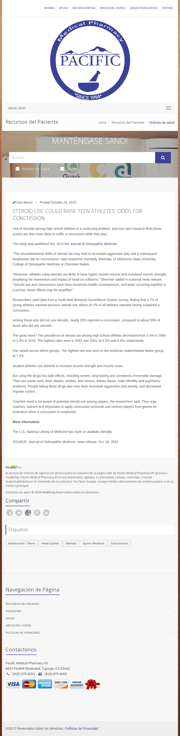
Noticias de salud (32, 168)
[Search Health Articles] (82, 157)
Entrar (167, 8)
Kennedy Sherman (97, 259)
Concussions (119, 543)
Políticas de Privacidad (23, 632)
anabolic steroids (99, 432)
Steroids (71, 543)
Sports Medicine (93, 543)
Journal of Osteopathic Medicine (93, 244)
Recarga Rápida (83, 8)
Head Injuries (50, 543)
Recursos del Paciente (128, 122)
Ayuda (63, 8)
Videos (69, 168)
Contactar (13, 611)
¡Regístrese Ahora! (144, 8)
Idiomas (49, 8)
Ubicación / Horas (112, 8)
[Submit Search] (163, 157)
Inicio (102, 122)
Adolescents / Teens (21, 543)
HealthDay (49, 492)
